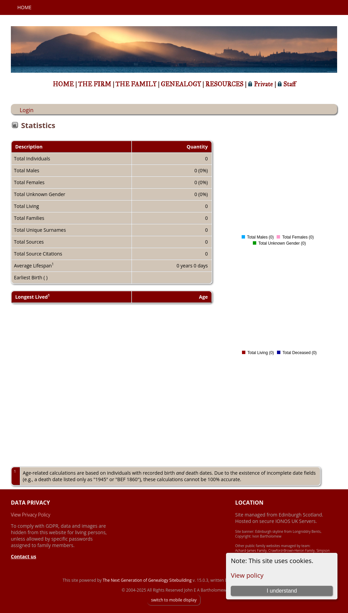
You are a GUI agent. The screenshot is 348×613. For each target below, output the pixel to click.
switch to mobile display (173, 600)
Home (24, 7)
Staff (286, 84)
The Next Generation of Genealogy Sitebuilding (147, 580)
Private (261, 84)
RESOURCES (225, 84)
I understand (282, 591)
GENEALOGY (181, 84)
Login (27, 110)
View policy (247, 575)
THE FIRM (95, 84)
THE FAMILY (137, 84)
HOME (64, 84)
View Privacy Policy (30, 514)
